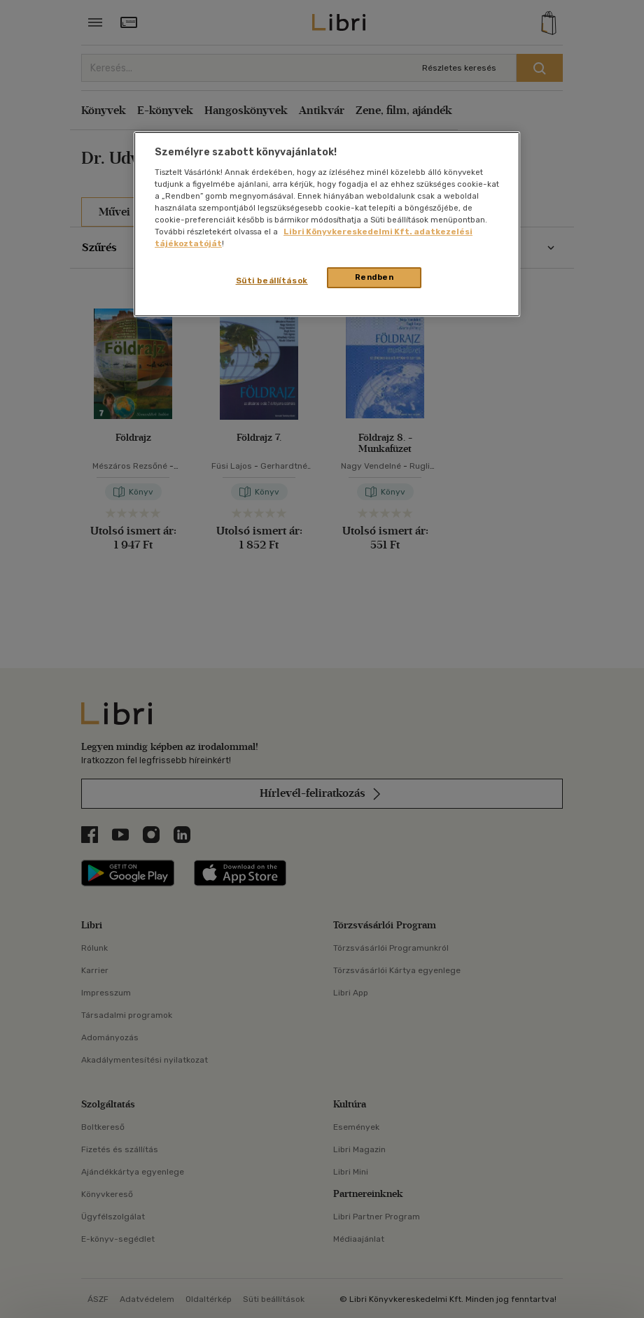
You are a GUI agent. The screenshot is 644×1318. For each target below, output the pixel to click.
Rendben (374, 277)
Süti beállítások (272, 280)
